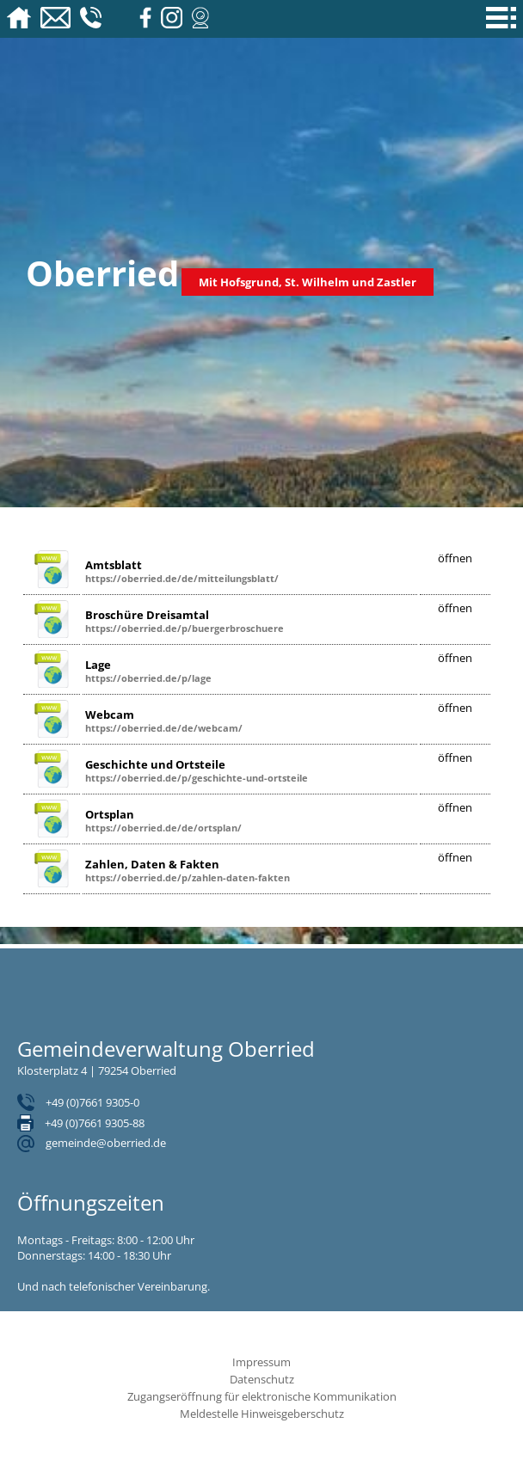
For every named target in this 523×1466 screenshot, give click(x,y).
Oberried (102, 273)
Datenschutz (262, 1379)
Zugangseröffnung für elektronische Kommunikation (262, 1396)
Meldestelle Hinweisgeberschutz (262, 1413)
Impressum (261, 1362)
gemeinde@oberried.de (106, 1142)
